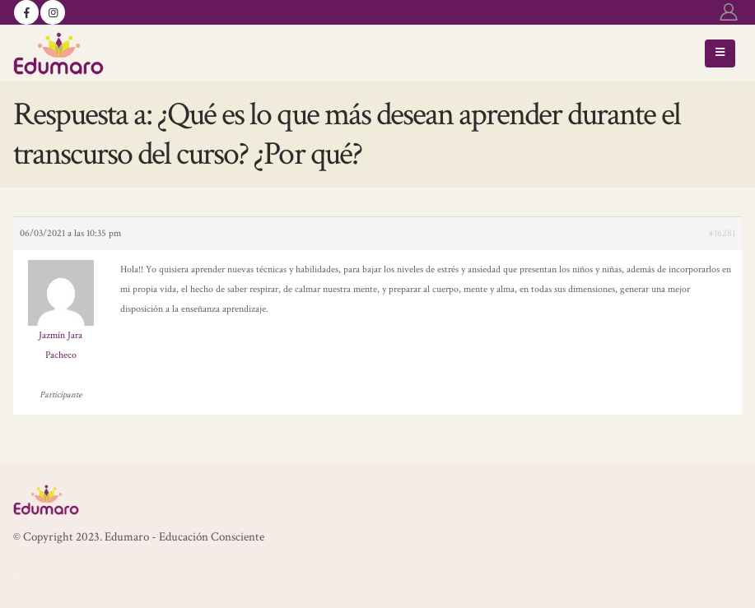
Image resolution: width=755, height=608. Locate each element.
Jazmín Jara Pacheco (60, 345)
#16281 (722, 233)
